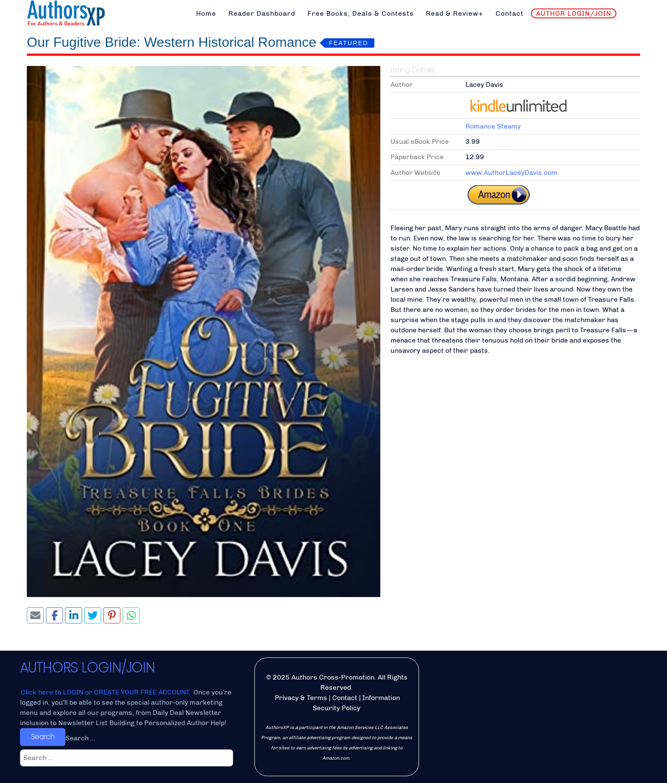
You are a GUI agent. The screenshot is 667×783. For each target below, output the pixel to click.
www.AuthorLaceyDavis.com (511, 173)
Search (42, 737)
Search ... (80, 738)
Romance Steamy (493, 126)
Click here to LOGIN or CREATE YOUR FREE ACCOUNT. (107, 692)
